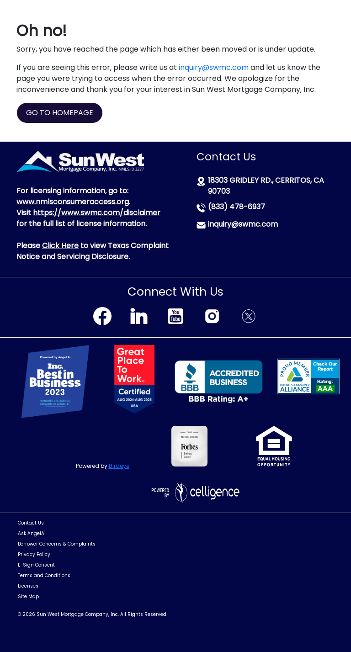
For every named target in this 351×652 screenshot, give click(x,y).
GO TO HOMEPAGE (59, 112)
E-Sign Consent (36, 565)
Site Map (28, 596)
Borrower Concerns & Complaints (57, 544)
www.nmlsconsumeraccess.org (72, 201)
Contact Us (31, 522)
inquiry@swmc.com (214, 67)
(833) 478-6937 (236, 206)
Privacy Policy (34, 554)
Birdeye (119, 466)
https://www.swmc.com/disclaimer (96, 212)
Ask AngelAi (32, 533)
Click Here (60, 245)
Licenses (28, 586)
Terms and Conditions (44, 575)
